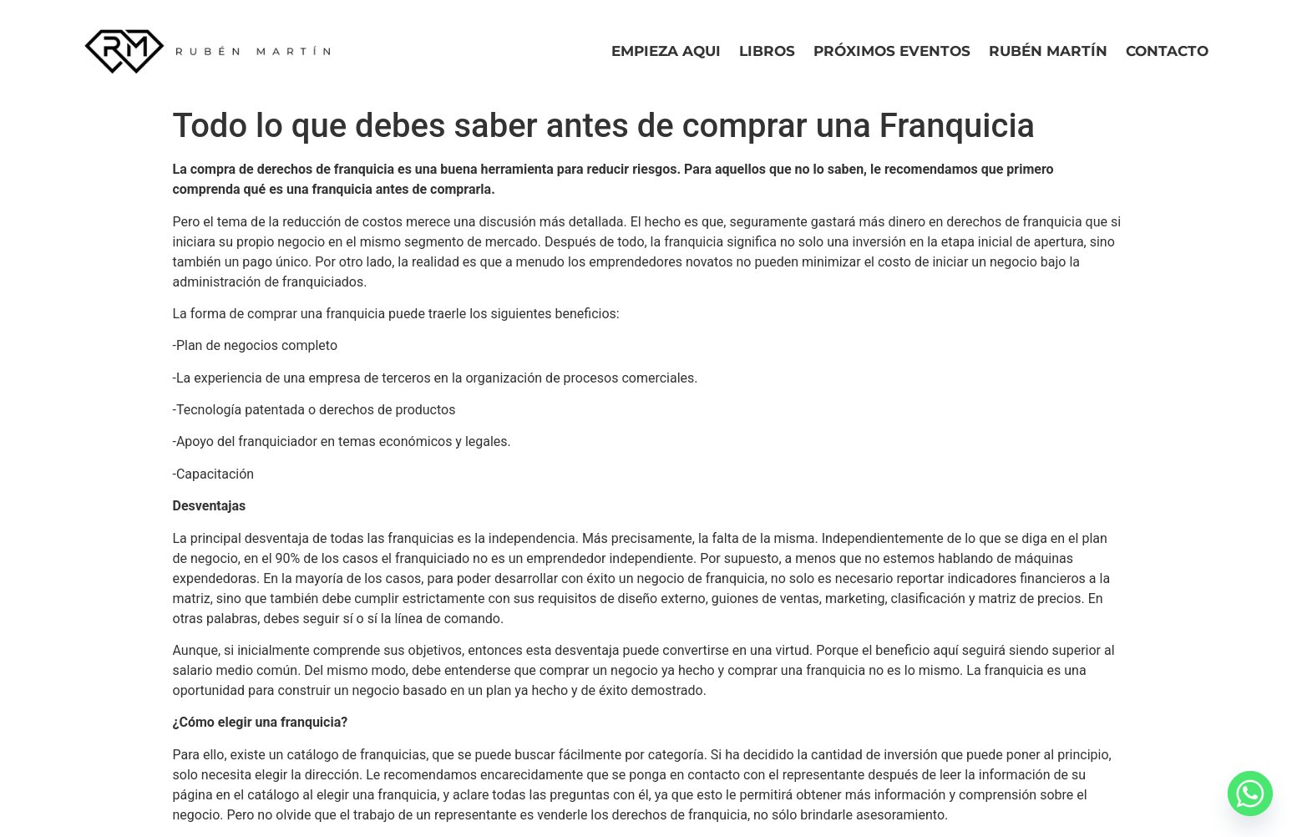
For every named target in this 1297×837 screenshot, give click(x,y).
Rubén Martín (1048, 51)
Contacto (1167, 51)
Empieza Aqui (666, 51)
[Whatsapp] (1250, 793)
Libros (767, 51)
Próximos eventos (891, 51)
